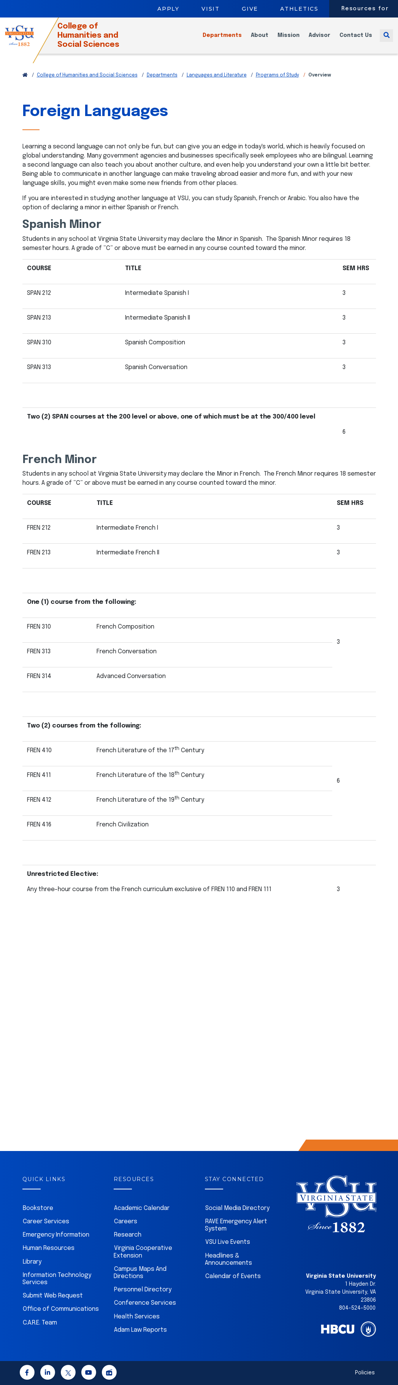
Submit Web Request (53, 1296)
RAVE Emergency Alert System (236, 1225)
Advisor (319, 40)
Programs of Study (277, 75)
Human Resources (49, 1248)
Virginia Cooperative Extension (143, 1252)
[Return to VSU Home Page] (25, 75)
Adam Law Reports (140, 1330)
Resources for (365, 8)
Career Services (46, 1221)
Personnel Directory (142, 1289)
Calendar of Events (233, 1276)
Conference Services (145, 1303)
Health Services (137, 1316)
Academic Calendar (142, 1208)
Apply (168, 8)
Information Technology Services (56, 1279)
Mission (288, 40)
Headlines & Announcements (228, 1259)
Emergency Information (56, 1235)
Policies (365, 1372)
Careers (125, 1221)
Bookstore (38, 1208)
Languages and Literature (217, 75)
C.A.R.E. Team (40, 1323)
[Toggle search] (386, 40)
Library (32, 1262)
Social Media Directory (237, 1208)
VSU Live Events (227, 1242)
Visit (210, 8)
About (259, 40)
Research (127, 1235)
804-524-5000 (357, 1308)
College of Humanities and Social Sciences (101, 40)
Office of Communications (61, 1309)
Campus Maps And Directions (140, 1273)
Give (250, 8)
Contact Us (355, 40)
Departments (222, 40)
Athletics (299, 8)
